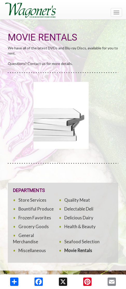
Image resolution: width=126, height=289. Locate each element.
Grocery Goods (33, 226)
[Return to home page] (63, 10)
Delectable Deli (78, 209)
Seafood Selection (82, 241)
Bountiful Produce (36, 209)
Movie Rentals (78, 250)
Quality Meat (77, 200)
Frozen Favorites (34, 217)
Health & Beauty (80, 226)
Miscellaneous (32, 250)
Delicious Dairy (78, 217)
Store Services (32, 200)
